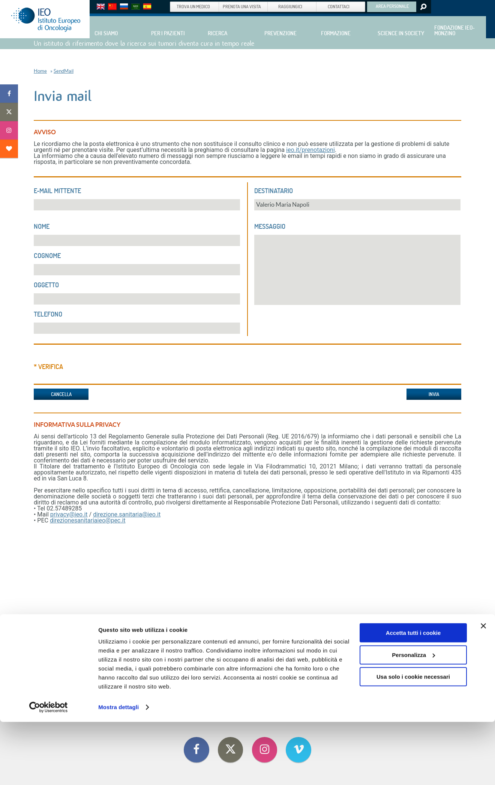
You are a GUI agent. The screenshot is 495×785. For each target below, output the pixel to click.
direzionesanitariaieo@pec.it (88, 520)
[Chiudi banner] (483, 689)
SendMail (64, 71)
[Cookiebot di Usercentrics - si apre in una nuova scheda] (48, 770)
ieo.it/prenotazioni (310, 149)
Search (422, 7)
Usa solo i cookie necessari (413, 740)
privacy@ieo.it (69, 514)
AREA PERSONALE (392, 6)
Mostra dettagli (118, 770)
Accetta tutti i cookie (413, 696)
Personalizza (413, 717)
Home (40, 71)
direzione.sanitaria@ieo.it (126, 514)
